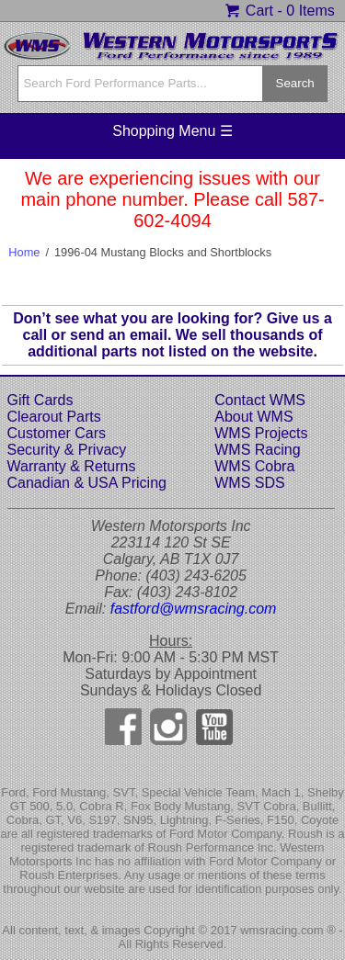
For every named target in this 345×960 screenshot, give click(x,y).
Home (24, 252)
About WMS (253, 416)
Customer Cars (57, 433)
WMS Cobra (254, 466)
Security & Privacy (67, 449)
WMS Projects (260, 433)
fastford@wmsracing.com (193, 608)
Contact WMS (259, 400)
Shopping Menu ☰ (172, 131)
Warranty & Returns (71, 466)
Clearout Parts (54, 416)
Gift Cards (40, 400)
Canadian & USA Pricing (87, 483)
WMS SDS (249, 483)
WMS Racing (257, 449)
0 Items (310, 10)
